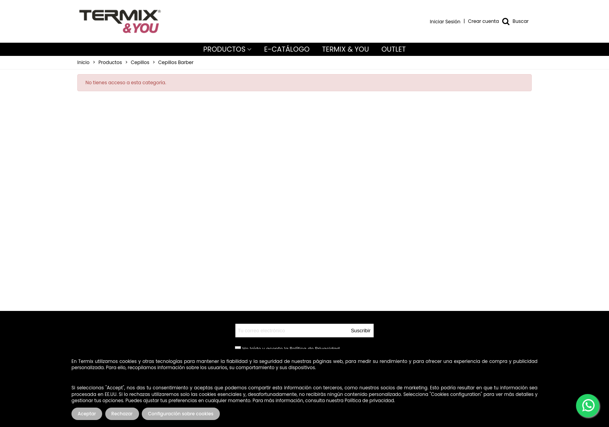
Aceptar (87, 414)
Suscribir (361, 330)
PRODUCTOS (224, 49)
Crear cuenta (483, 21)
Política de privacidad (369, 400)
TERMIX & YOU (345, 49)
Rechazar (122, 414)
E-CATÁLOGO (287, 49)
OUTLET (393, 49)
